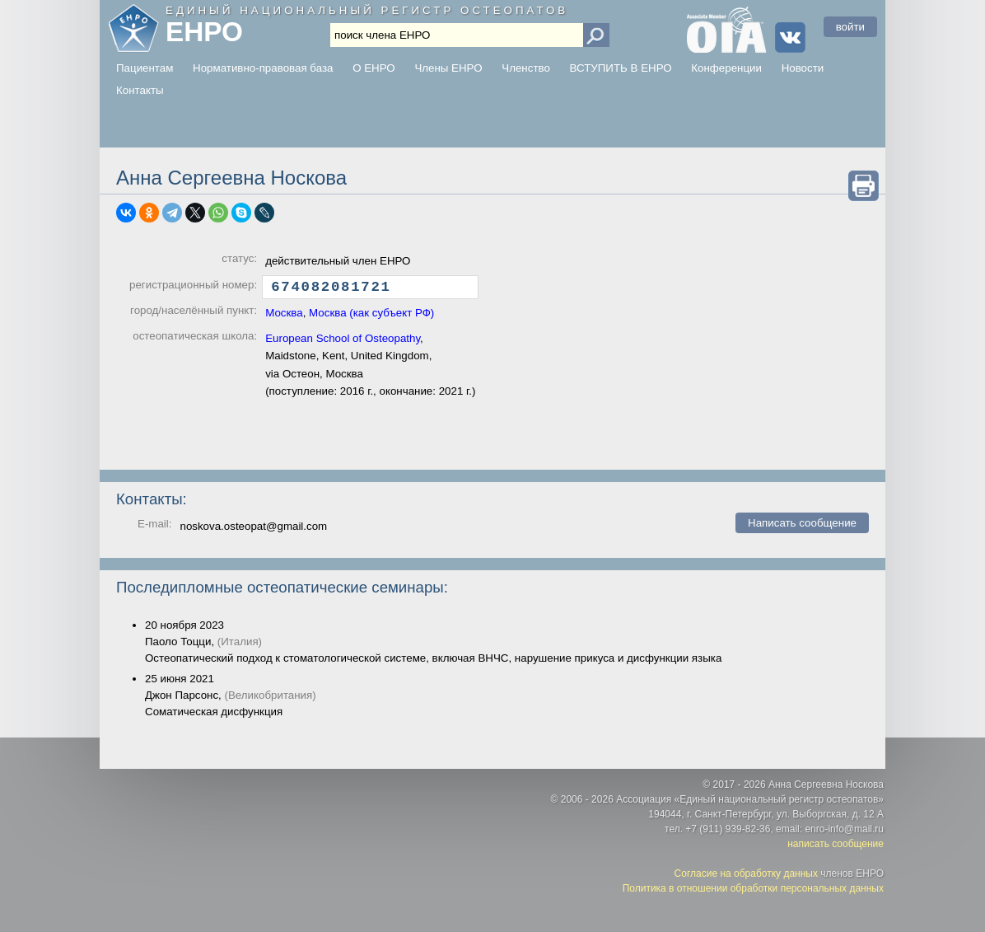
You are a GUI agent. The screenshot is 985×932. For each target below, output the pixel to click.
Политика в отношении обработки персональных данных (753, 888)
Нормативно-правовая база (263, 68)
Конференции (726, 68)
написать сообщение (835, 844)
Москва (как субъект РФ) (371, 317)
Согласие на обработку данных (746, 873)
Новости (803, 68)
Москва (284, 317)
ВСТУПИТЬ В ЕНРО (621, 68)
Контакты (140, 90)
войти (850, 27)
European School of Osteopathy (342, 342)
